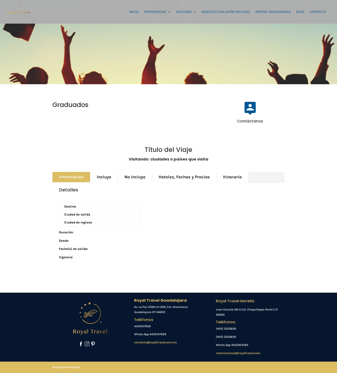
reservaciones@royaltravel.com (238, 353)
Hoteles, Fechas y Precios (184, 176)
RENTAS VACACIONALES (273, 12)
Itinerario (232, 176)
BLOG (300, 12)
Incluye (104, 176)
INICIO (134, 12)
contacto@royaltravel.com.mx (155, 342)
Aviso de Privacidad (66, 367)
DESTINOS (184, 12)
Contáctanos (250, 121)
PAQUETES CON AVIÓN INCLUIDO (225, 12)
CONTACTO (318, 12)
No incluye (135, 176)
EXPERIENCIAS (155, 12)
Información (71, 176)
